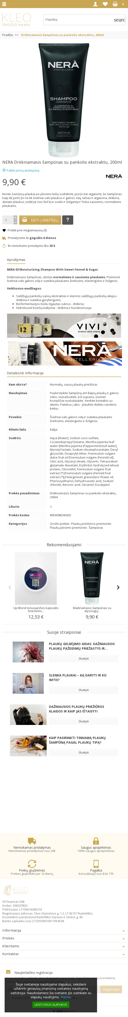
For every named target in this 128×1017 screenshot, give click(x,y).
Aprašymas (16, 259)
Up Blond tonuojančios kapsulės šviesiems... (35, 609)
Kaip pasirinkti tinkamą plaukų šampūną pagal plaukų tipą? (77, 740)
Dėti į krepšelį (40, 220)
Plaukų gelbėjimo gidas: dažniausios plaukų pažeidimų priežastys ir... (82, 646)
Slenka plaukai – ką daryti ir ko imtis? (78, 677)
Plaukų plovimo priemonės (69, 527)
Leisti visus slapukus (51, 1004)
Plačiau (66, 997)
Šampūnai (96, 527)
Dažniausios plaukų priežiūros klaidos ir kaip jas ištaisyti (76, 708)
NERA (7, 162)
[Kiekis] (8, 219)
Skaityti (84, 658)
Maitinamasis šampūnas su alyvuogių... (92, 609)
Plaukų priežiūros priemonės (91, 524)
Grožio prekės (60, 524)
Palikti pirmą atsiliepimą (20, 170)
